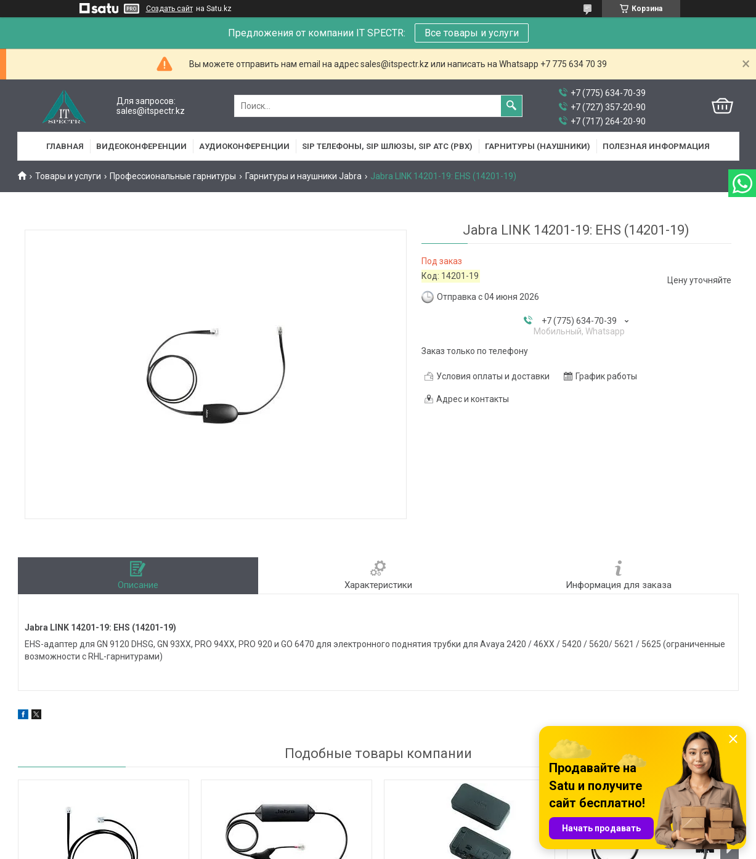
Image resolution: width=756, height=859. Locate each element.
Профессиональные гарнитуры (173, 176)
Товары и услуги (68, 176)
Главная (65, 146)
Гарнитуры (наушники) (537, 146)
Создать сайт (169, 8)
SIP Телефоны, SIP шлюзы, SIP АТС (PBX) (387, 146)
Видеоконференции (141, 146)
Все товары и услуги (472, 33)
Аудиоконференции (244, 146)
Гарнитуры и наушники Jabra (303, 176)
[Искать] (511, 105)
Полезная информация (656, 146)
